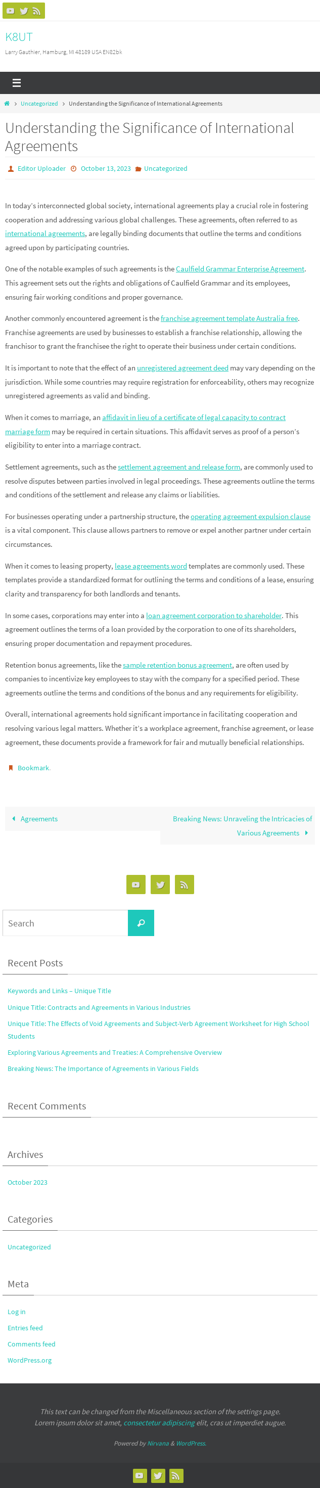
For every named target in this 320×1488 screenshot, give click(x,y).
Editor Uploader (42, 168)
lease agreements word (151, 566)
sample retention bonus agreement (177, 665)
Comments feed (32, 1343)
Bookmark (33, 767)
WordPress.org (30, 1360)
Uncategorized (39, 103)
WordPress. (191, 1443)
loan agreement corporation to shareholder (214, 615)
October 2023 (28, 1182)
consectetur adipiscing (159, 1422)
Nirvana (158, 1443)
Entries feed (25, 1327)
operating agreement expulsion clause (250, 516)
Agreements (32, 818)
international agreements (45, 233)
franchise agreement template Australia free (229, 318)
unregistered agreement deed (182, 368)
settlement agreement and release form (179, 467)
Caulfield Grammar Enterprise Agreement (240, 268)
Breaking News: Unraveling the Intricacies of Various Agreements (242, 826)
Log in (17, 1311)
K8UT (19, 36)
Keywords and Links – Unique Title (59, 990)
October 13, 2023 (106, 168)
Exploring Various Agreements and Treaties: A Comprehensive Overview (115, 1052)
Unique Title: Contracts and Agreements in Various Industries (99, 1007)
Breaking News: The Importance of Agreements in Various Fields (103, 1068)
